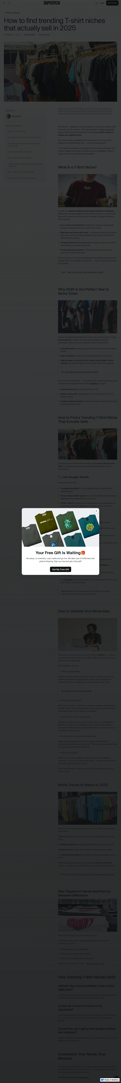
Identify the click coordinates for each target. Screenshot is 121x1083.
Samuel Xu (16, 116)
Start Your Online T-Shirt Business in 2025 (85, 272)
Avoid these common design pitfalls (76, 691)
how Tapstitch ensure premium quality (81, 372)
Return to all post (13, 13)
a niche (78, 140)
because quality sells (95, 963)
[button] (3, 2)
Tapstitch (102, 151)
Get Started (112, 3)
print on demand (107, 129)
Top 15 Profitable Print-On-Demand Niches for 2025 (92, 874)
